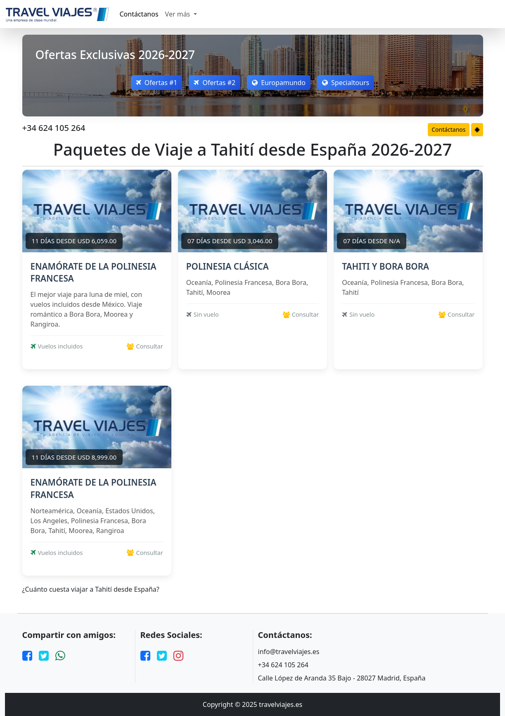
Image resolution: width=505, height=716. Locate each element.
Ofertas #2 (214, 82)
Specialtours (345, 82)
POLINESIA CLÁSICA (227, 266)
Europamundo (279, 82)
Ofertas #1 (157, 82)
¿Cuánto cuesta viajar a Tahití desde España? (90, 589)
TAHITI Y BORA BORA (385, 266)
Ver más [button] (178, 14)
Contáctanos (139, 14)
